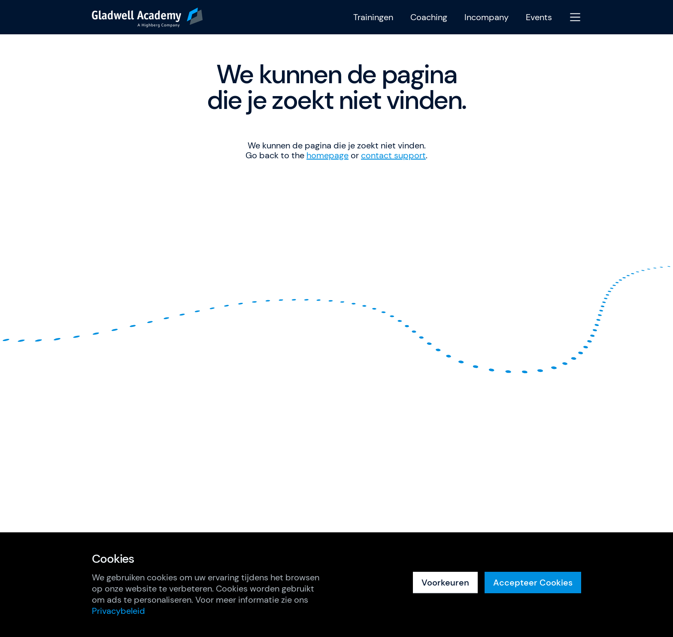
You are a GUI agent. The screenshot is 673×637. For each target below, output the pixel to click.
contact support (393, 155)
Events (539, 17)
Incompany (486, 17)
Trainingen (373, 17)
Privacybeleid (118, 610)
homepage (327, 155)
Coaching (428, 17)
